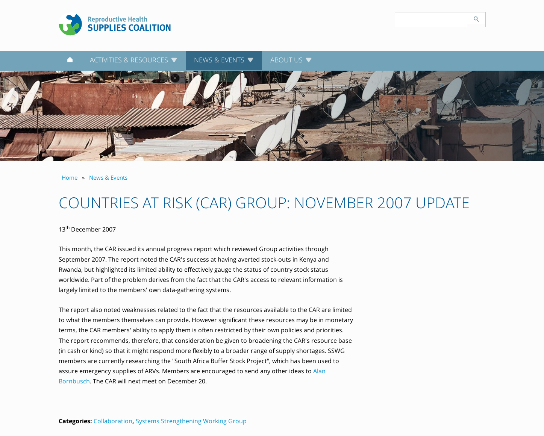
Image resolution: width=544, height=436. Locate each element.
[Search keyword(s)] (431, 19)
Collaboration (113, 421)
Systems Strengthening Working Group (191, 421)
